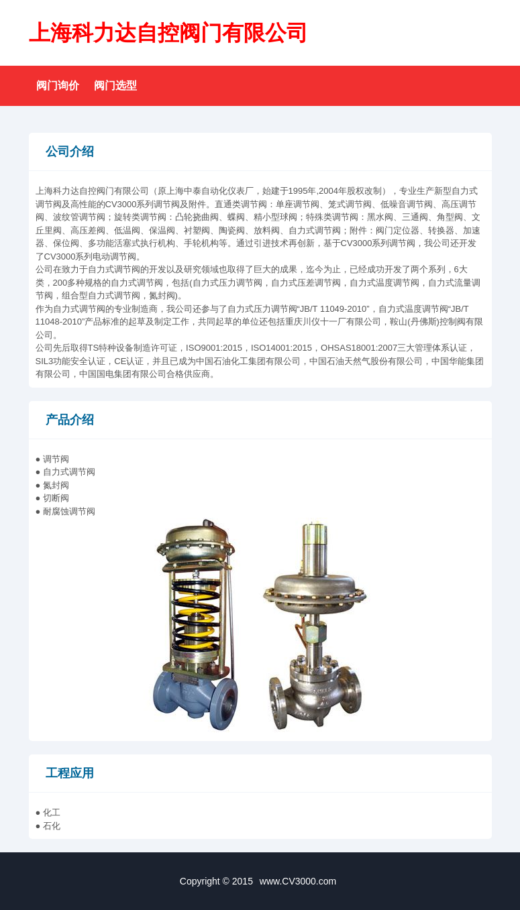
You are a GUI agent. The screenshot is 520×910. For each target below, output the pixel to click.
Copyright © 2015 (260, 881)
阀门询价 (57, 85)
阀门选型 (115, 85)
